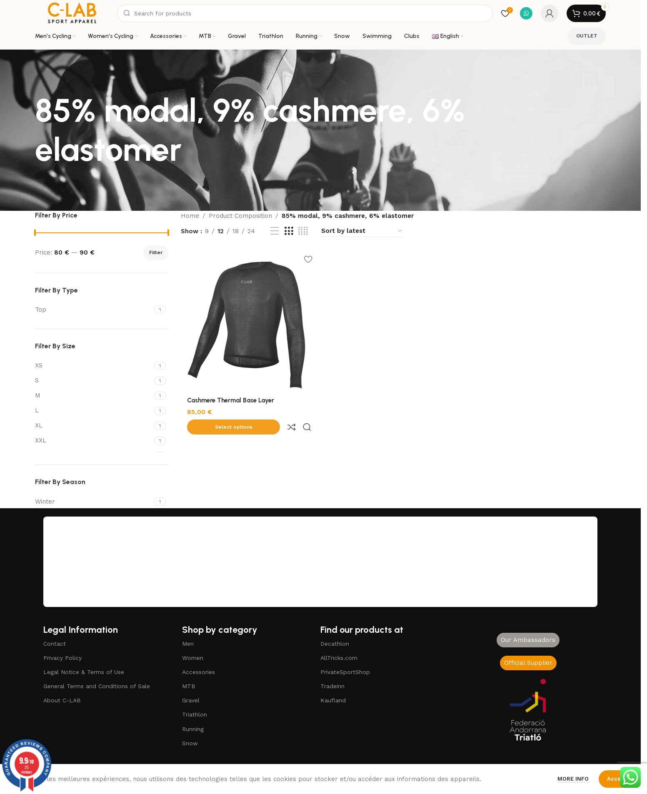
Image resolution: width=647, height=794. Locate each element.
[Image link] (528, 709)
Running (193, 729)
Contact (54, 643)
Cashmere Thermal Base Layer (230, 398)
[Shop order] (362, 231)
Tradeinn (332, 686)
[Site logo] (72, 13)
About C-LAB (62, 700)
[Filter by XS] (93, 365)
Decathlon (334, 643)
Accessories (198, 672)
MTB (188, 686)
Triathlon (194, 714)
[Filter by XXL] (93, 440)
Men (188, 643)
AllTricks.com (338, 657)
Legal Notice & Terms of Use (83, 672)
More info (573, 779)
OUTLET (586, 36)
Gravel (191, 700)
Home (190, 216)
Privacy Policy (62, 657)
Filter (155, 252)
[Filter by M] (93, 395)
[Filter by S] (93, 380)
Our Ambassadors (528, 640)
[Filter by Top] (93, 309)
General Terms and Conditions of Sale (96, 686)
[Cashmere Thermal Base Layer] (249, 320)
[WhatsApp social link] (526, 13)
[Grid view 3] (289, 231)
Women (192, 657)
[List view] (274, 231)
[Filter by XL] (93, 425)
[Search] (305, 13)
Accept (616, 779)
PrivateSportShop (345, 672)
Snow (190, 743)
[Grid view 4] (303, 231)
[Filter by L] (93, 410)
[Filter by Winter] (93, 501)
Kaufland (333, 700)
